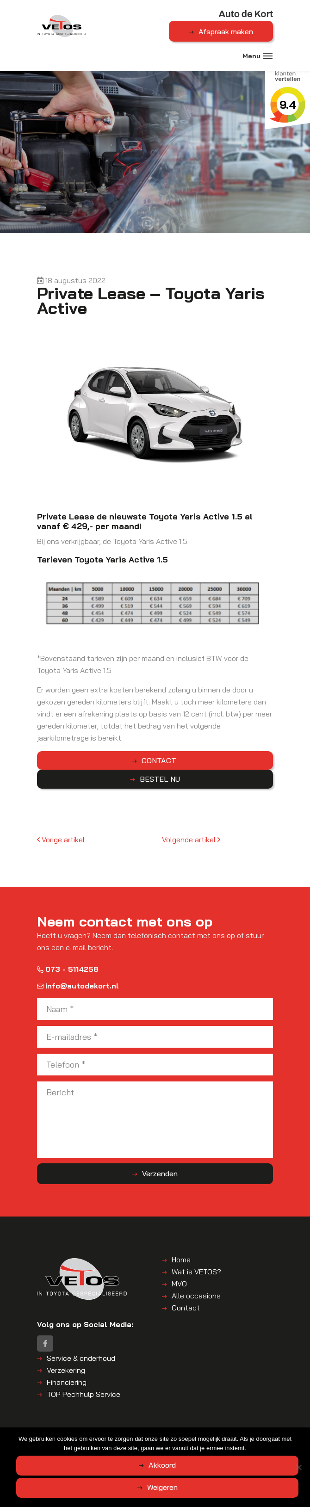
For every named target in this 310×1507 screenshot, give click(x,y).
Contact (186, 1308)
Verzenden (160, 1174)
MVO (179, 1284)
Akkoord (162, 1465)
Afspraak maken (225, 31)
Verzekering (66, 1371)
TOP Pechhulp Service (83, 1395)
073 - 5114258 (68, 969)
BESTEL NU (160, 779)
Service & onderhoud (81, 1359)
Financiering (67, 1383)
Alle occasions (196, 1296)
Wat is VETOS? (196, 1272)
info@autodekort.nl (78, 986)
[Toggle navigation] (268, 57)
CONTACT (160, 761)
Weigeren (162, 1487)
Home (181, 1260)
